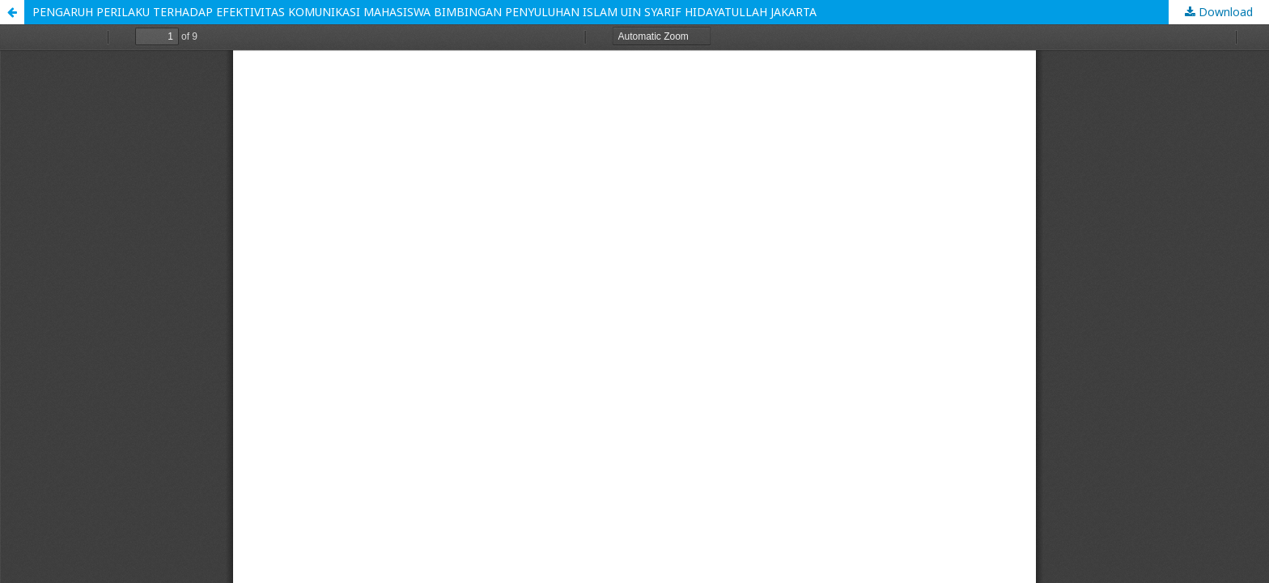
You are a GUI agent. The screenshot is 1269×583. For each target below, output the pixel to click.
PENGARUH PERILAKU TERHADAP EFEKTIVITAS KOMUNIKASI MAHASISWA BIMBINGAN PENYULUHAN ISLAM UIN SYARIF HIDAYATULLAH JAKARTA (424, 11)
